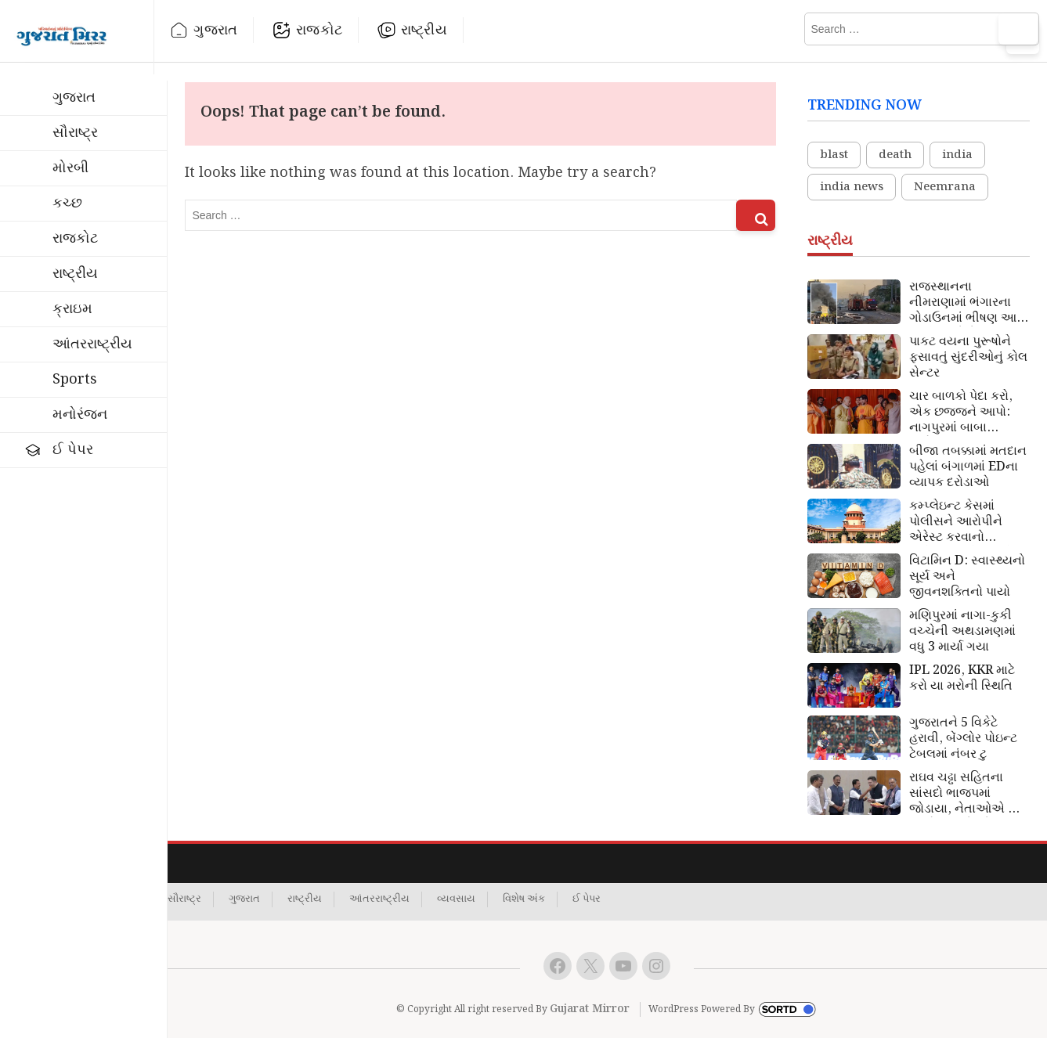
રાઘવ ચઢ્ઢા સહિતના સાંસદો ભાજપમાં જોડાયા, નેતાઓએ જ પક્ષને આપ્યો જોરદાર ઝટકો (964, 793)
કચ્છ (67, 203)
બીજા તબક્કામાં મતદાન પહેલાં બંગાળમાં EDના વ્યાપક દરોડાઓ (968, 467)
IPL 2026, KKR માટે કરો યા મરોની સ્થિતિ (962, 678)
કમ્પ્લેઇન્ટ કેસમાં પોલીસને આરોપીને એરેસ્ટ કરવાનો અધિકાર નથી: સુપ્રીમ (965, 522)
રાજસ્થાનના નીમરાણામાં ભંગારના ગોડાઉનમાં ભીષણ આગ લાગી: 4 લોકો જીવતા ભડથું (967, 302)
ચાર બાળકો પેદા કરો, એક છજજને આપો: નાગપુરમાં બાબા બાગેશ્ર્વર (961, 412)
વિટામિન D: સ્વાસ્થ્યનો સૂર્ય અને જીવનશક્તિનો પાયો (967, 576)
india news (851, 187)
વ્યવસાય (456, 899)
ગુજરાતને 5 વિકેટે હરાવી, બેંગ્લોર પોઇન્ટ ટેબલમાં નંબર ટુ (963, 738)
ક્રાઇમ (72, 308)
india (957, 155)
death (895, 155)
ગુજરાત (215, 30)
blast (834, 155)
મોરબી (70, 168)
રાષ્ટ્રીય (424, 30)
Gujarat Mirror (590, 1009)
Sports (74, 379)
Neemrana (945, 187)
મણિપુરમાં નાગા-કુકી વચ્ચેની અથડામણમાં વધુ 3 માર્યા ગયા (962, 631)
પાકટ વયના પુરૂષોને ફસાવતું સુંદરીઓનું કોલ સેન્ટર (968, 357)
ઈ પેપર (72, 449)
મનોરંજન (79, 414)
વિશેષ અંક (524, 899)
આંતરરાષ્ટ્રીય (92, 344)
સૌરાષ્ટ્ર (75, 132)
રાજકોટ (319, 30)
